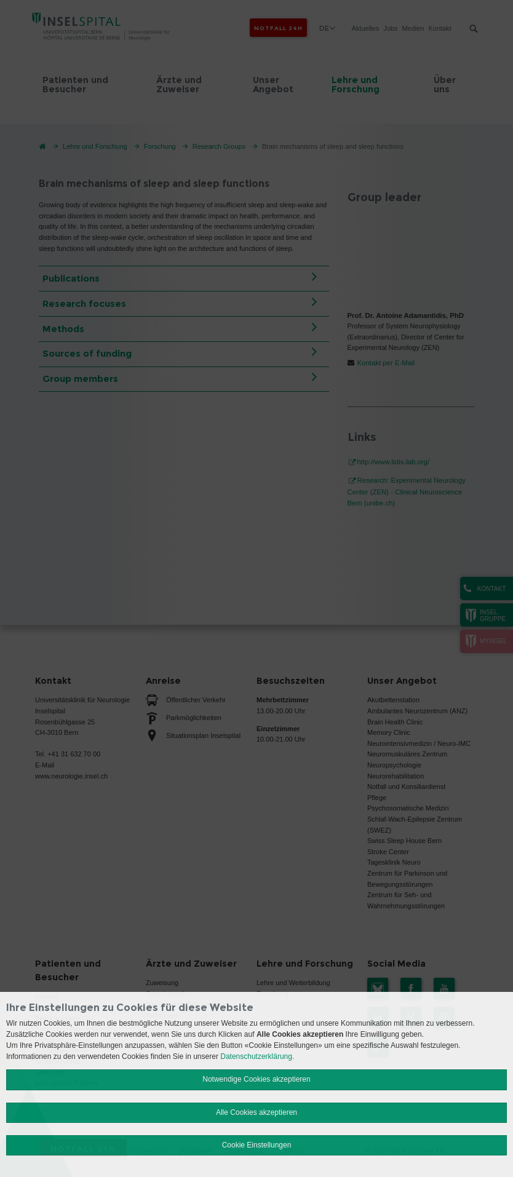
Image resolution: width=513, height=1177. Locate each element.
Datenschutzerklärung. (257, 1056)
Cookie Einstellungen (257, 1145)
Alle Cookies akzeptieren (256, 1112)
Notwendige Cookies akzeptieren (256, 1079)
